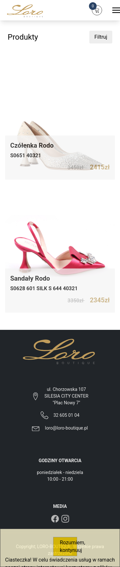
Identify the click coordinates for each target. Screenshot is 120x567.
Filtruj (100, 37)
